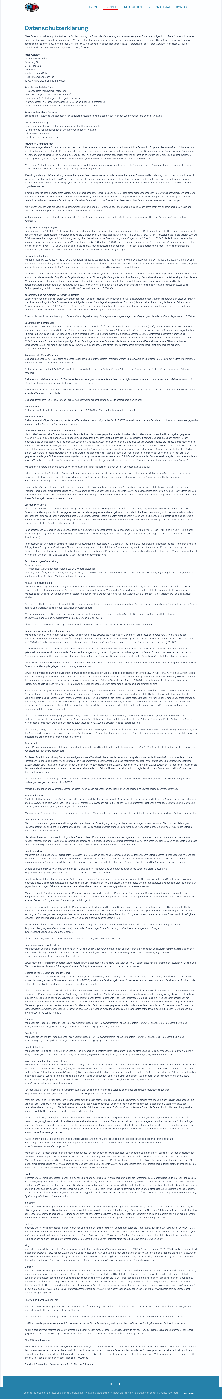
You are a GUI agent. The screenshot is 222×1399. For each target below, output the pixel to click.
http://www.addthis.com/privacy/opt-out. (123, 1333)
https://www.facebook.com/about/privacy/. (46, 1146)
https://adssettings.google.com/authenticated (149, 1054)
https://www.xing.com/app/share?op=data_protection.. (128, 1260)
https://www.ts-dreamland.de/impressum (45, 80)
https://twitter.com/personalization (51, 1196)
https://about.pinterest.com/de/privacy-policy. (140, 1239)
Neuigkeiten (133, 7)
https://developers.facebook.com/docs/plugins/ (49, 1083)
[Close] (217, 1393)
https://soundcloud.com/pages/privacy (158, 789)
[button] (196, 7)
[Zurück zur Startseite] (32, 7)
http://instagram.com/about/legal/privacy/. (144, 1217)
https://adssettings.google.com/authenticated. (100, 1026)
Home (93, 7)
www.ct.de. (83, 1357)
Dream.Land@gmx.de (43, 77)
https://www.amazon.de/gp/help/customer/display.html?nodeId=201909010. (63, 618)
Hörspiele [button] (110, 7)
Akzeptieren (189, 1393)
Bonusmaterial (159, 7)
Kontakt (182, 7)
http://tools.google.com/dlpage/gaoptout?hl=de (96, 918)
